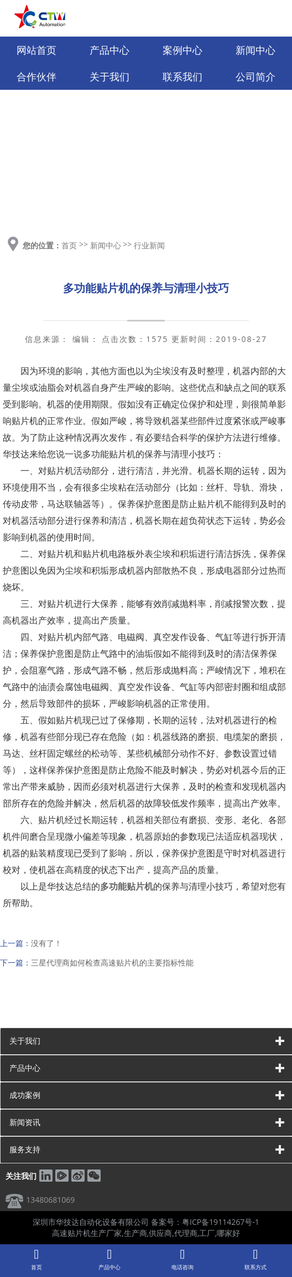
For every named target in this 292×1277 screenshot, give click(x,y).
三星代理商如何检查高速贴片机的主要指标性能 (112, 962)
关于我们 (109, 76)
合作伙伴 (36, 76)
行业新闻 (149, 245)
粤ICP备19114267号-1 (220, 1222)
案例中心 (182, 50)
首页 (69, 245)
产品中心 (109, 50)
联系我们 (182, 76)
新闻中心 (255, 50)
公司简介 (255, 76)
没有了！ (46, 943)
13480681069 (50, 1199)
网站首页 (36, 50)
